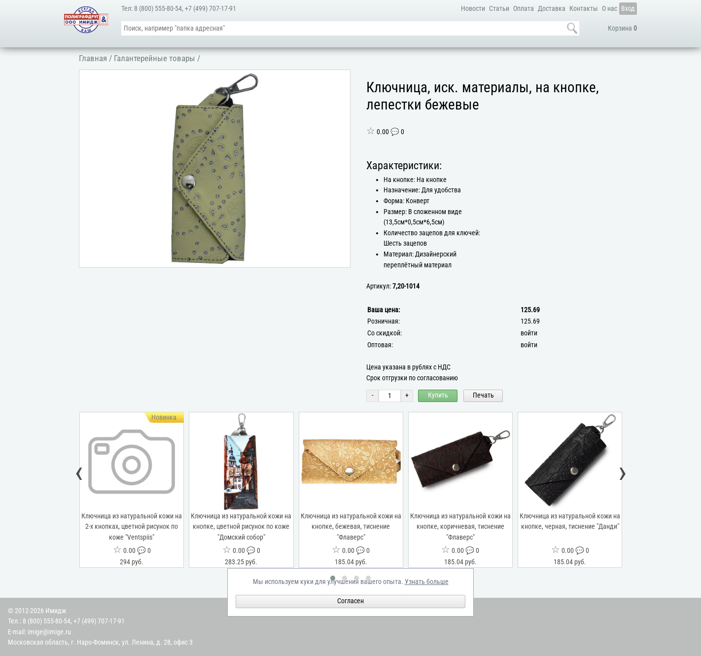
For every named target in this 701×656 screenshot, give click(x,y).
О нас (609, 8)
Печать (483, 395)
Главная (93, 58)
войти (529, 333)
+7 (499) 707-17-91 (210, 8)
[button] (341, 79)
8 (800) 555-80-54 (158, 8)
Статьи (499, 8)
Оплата (523, 8)
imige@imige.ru (49, 632)
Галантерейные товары (154, 58)
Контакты (583, 8)
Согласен (350, 601)
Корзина (622, 28)
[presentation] (79, 474)
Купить (438, 395)
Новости (473, 8)
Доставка (551, 8)
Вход (628, 8)
